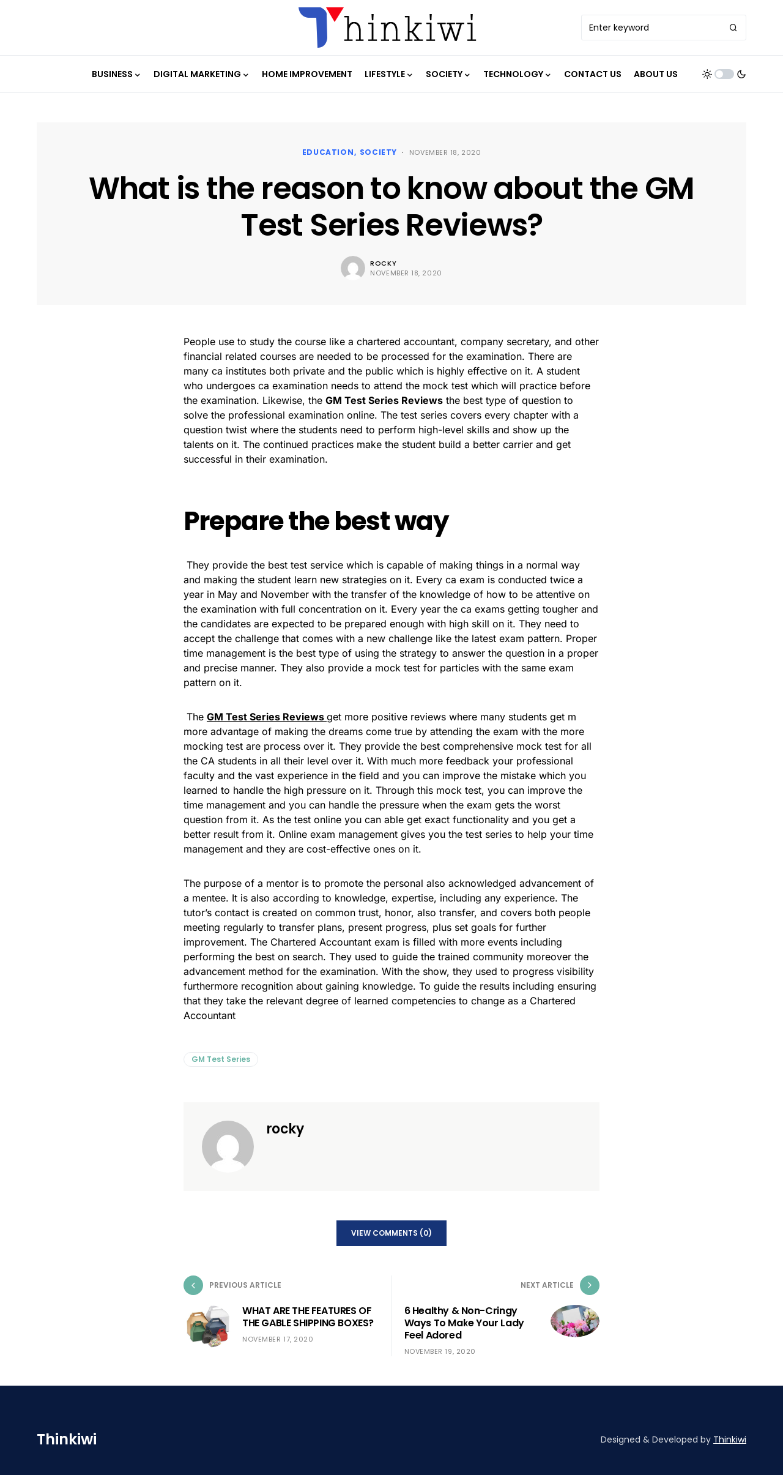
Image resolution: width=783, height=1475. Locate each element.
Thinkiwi (67, 1439)
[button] (724, 74)
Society (378, 152)
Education (328, 152)
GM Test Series (220, 1059)
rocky (383, 263)
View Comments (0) (391, 1233)
